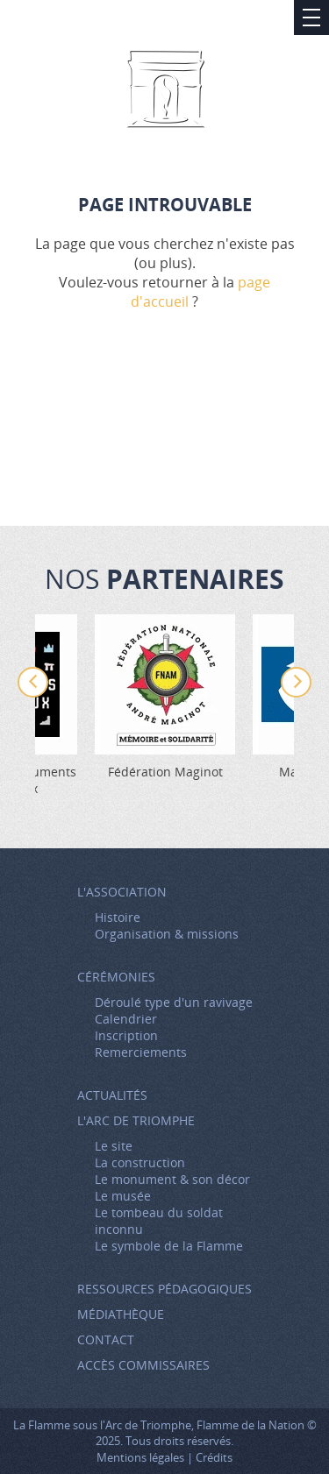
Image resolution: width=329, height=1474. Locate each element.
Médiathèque (120, 1314)
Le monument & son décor (172, 1179)
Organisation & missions (167, 933)
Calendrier (126, 1018)
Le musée (123, 1195)
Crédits (214, 1457)
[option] (165, 697)
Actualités (112, 1095)
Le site (113, 1145)
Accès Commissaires (143, 1365)
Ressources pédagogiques (164, 1288)
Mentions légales (140, 1457)
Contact (105, 1339)
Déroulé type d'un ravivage (174, 1002)
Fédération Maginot (165, 771)
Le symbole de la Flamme (169, 1245)
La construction (140, 1162)
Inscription (126, 1035)
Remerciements (141, 1052)
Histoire (117, 917)
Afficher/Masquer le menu (311, 17)
